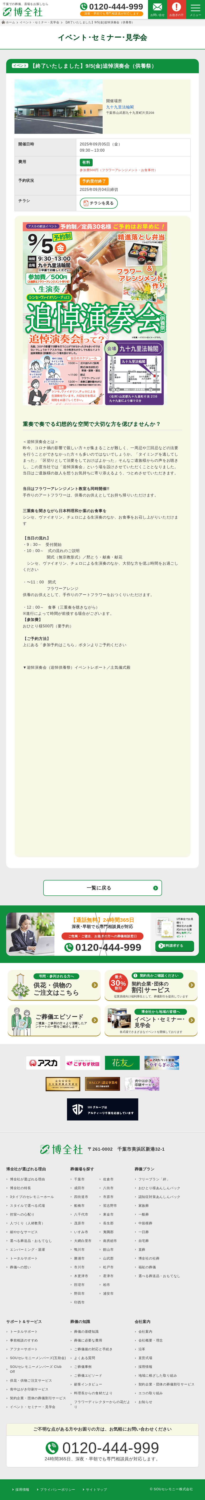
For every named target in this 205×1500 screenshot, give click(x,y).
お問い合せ (157, 15)
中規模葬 (145, 1223)
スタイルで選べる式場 (27, 1205)
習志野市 (110, 1205)
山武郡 (108, 1258)
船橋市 (79, 1205)
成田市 (79, 1188)
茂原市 (79, 1223)
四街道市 (81, 1197)
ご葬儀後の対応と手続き (93, 1349)
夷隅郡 (108, 1232)
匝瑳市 (79, 1285)
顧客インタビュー (88, 1384)
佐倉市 (108, 1179)
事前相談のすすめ (24, 1340)
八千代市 (81, 1214)
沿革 (142, 1349)
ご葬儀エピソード (88, 1375)
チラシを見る (102, 203)
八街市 (108, 1188)
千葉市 (79, 1179)
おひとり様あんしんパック (159, 1188)
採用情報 (145, 1367)
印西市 (79, 1302)
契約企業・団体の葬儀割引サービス (38, 1398)
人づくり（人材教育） (27, 1223)
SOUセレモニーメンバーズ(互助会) (38, 1358)
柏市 (106, 1285)
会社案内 (145, 1331)
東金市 (108, 1214)
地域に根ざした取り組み (157, 1375)
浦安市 (108, 1293)
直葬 (142, 1249)
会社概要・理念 (150, 1340)
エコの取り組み (150, 1393)
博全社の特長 (20, 1188)
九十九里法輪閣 (120, 107)
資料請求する (172, 945)
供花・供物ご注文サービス (31, 1380)
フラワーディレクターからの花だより (102, 1404)
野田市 (79, 1293)
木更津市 (81, 1276)
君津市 (108, 1276)
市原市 (108, 1197)
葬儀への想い (20, 1267)
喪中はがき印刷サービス (29, 1389)
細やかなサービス (24, 1232)
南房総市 (110, 1241)
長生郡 (108, 1223)
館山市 (108, 1249)
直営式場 (145, 1358)
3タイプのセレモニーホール (32, 1197)
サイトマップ (96, 1489)
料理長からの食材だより (93, 1393)
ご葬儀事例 (83, 1367)
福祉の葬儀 (147, 1267)
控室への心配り (22, 1214)
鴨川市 (79, 1249)
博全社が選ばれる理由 (27, 1179)
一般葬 (143, 1214)
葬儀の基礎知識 (86, 1331)
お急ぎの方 (176, 15)
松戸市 (108, 1267)
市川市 (79, 1267)
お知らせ (145, 1402)
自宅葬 (143, 1241)
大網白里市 (83, 1241)
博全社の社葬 (149, 1258)
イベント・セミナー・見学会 (33, 1407)
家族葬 (143, 1205)
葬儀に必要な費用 (88, 1340)
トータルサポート (24, 1258)
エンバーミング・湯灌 (27, 1249)
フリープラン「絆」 (154, 1179)
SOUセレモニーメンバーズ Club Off (36, 1369)
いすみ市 (81, 1232)
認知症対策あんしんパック (159, 1197)
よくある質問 (84, 1358)
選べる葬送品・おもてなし (31, 1241)
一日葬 (143, 1232)
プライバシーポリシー (57, 1489)
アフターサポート (24, 1349)
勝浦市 (79, 1258)
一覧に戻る (99, 887)
